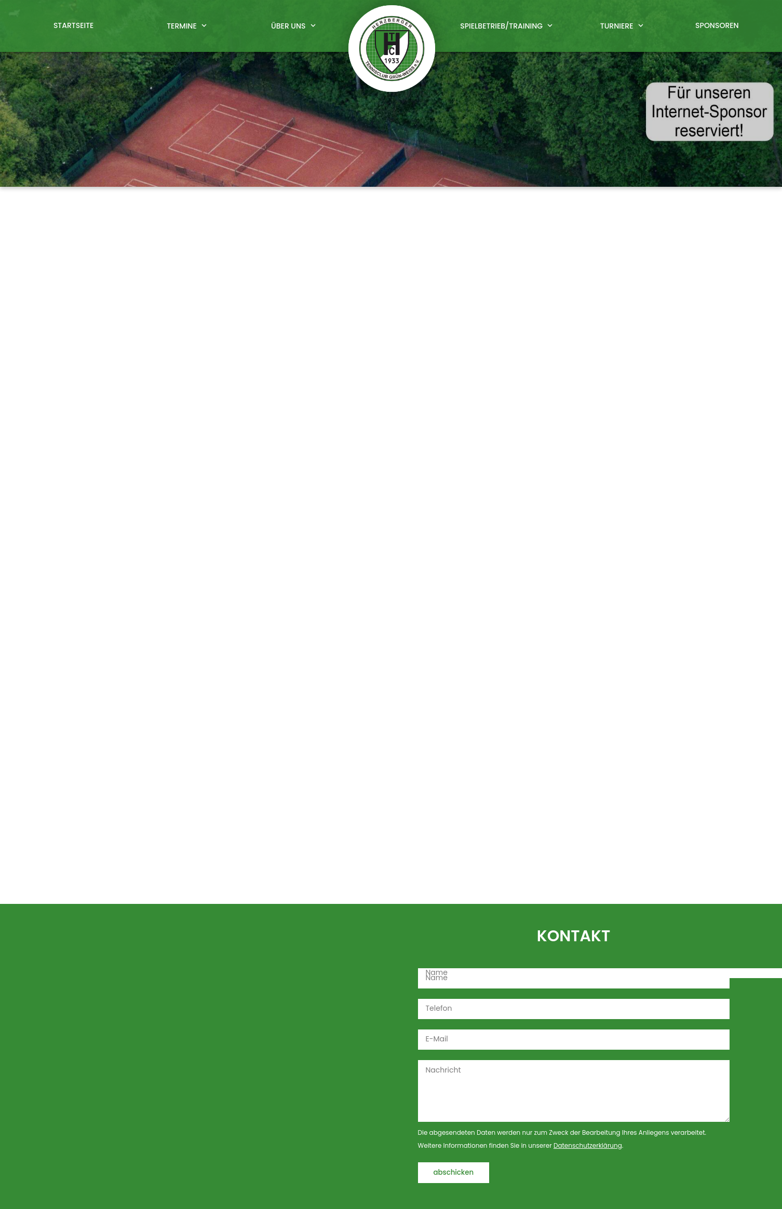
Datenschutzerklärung (588, 1145)
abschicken (454, 1172)
